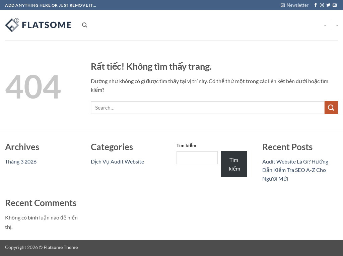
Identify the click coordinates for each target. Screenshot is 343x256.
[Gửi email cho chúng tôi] (335, 5)
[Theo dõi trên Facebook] (316, 5)
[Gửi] (331, 107)
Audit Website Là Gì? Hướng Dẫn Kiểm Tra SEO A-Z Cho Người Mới (295, 170)
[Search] (84, 25)
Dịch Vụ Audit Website (117, 161)
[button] (294, 5)
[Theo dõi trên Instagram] (322, 5)
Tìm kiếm (186, 145)
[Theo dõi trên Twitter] (328, 5)
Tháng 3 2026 (21, 161)
